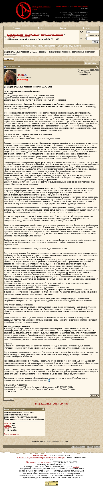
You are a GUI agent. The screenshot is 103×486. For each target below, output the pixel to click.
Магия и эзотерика (15, 35)
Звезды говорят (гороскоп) (52, 35)
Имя (81, 32)
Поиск (79, 46)
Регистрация (27, 46)
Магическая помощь (79, 6)
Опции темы (90, 63)
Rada (20, 74)
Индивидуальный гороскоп (18, 37)
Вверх (97, 447)
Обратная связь (78, 447)
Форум (41, 28)
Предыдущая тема (43, 404)
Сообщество (50, 46)
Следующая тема (60, 404)
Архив (90, 447)
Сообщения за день (67, 46)
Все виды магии (32, 35)
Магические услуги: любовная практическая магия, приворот (41, 457)
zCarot (76, 467)
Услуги (63, 28)
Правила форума (11, 434)
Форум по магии (62, 6)
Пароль (83, 38)
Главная (16, 28)
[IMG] (6, 428)
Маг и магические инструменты (38, 462)
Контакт (86, 28)
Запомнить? (92, 36)
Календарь (38, 46)
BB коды (7, 423)
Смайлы (7, 426)
